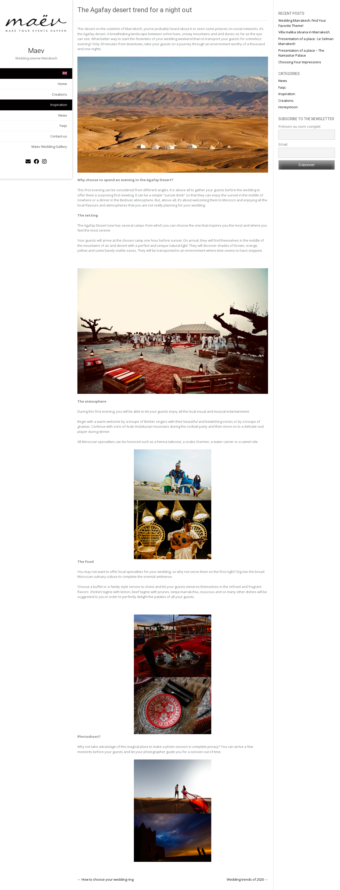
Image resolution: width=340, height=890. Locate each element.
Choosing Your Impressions (299, 62)
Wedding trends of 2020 (247, 879)
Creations (59, 94)
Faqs (63, 125)
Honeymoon (288, 107)
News (62, 115)
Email (282, 144)
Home (62, 83)
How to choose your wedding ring (105, 879)
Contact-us (58, 136)
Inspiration (58, 104)
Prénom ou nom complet (299, 126)
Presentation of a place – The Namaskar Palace (301, 53)
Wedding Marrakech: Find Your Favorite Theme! (302, 23)
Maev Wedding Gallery (49, 146)
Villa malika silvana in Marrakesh (304, 32)
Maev (36, 50)
